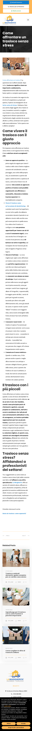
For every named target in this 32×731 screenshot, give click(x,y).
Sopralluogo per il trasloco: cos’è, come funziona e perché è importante (16, 614)
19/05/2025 (9, 609)
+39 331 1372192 (16, 697)
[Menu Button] (28, 19)
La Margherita (17, 482)
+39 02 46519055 (16, 694)
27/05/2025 (9, 571)
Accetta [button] (23, 723)
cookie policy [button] (7, 706)
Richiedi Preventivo (16, 2)
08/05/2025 (9, 648)
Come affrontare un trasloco (12, 80)
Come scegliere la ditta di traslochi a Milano (15, 651)
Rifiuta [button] (9, 723)
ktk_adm (10, 582)
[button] (29, 700)
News (19, 582)
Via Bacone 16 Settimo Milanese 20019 (16, 691)
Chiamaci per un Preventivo (16, 6)
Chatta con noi (16, 11)
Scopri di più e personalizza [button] (16, 727)
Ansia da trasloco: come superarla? (14, 513)
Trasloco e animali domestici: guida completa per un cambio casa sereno (16, 575)
